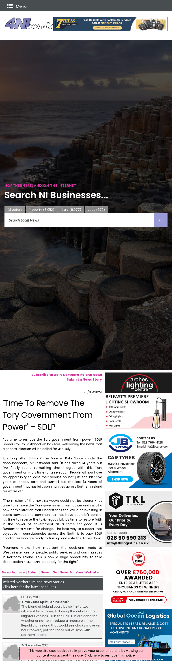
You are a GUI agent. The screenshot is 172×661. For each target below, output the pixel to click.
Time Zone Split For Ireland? (45, 602)
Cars (71, 209)
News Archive (13, 572)
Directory (15, 209)
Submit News (39, 572)
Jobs (96, 209)
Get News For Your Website (75, 572)
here (14, 586)
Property (41, 209)
